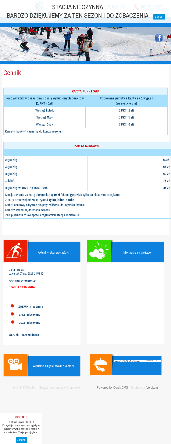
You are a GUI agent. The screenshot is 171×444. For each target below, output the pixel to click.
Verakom (152, 387)
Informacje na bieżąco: (137, 252)
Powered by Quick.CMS (112, 387)
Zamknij (21, 440)
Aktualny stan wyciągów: (53, 252)
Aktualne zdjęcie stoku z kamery (53, 366)
